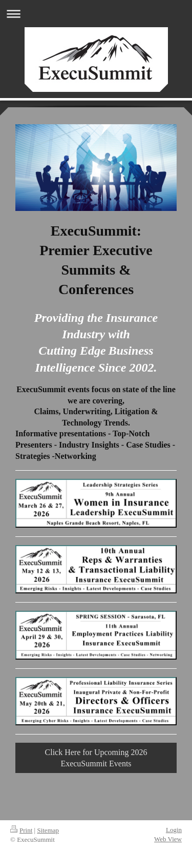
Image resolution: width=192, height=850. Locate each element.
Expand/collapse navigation (96, 14)
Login (174, 830)
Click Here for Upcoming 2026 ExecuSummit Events (96, 758)
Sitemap (48, 830)
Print (21, 830)
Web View (168, 839)
